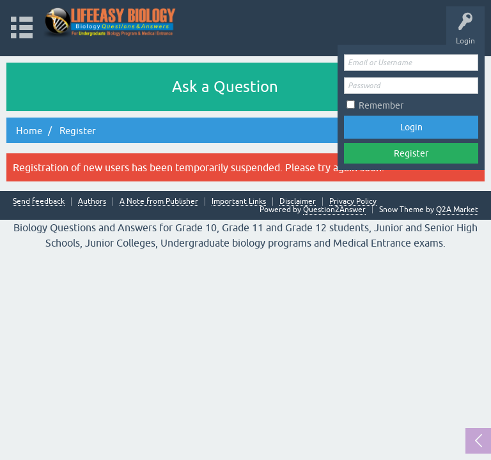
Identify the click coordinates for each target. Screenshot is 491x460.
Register (411, 153)
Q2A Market (457, 209)
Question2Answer (334, 209)
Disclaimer (297, 201)
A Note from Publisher (159, 201)
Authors (92, 201)
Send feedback (39, 201)
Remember (381, 105)
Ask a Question (225, 86)
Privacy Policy (353, 201)
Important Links (239, 201)
